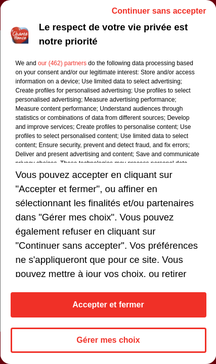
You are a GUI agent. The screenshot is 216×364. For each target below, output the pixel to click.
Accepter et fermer (108, 304)
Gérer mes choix (108, 340)
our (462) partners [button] (61, 63)
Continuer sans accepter (158, 11)
